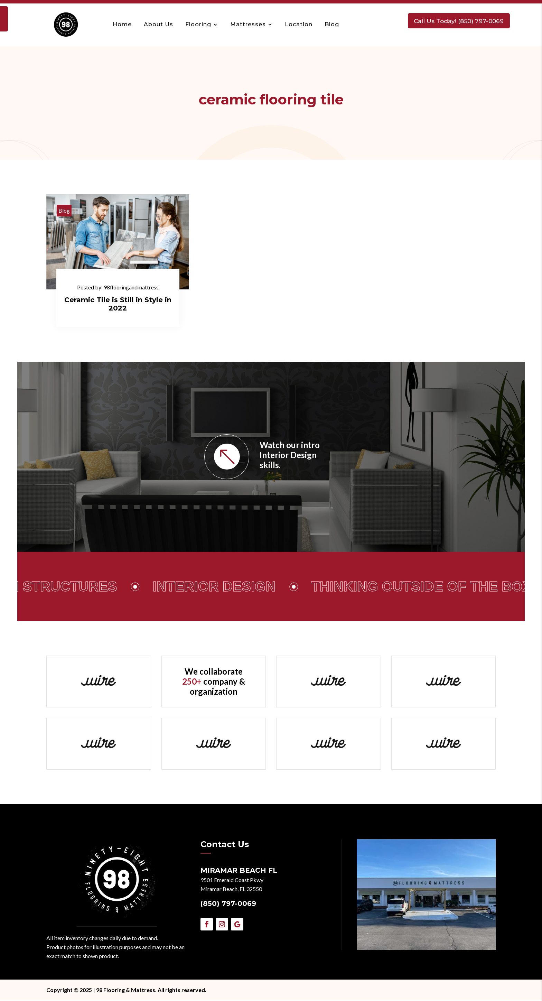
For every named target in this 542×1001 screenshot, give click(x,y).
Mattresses (251, 24)
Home (124, 24)
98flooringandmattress (131, 287)
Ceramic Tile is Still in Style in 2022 (117, 304)
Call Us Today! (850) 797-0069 (461, 20)
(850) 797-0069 (228, 904)
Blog (334, 24)
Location (301, 24)
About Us (161, 24)
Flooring (201, 24)
